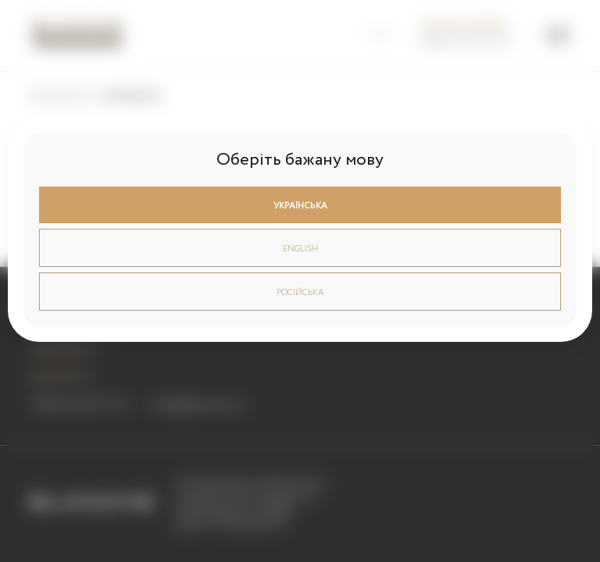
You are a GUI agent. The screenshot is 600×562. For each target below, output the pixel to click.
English (300, 249)
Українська (300, 206)
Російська (300, 292)
